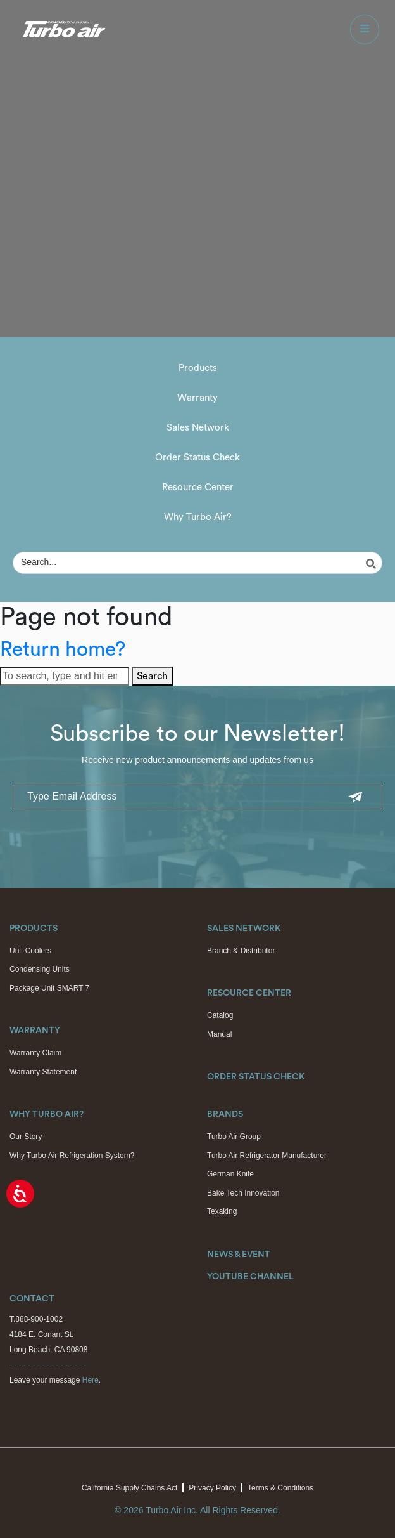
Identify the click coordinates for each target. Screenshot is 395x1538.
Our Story (25, 1136)
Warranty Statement (43, 1071)
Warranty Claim (35, 1052)
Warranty (197, 398)
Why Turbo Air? (198, 517)
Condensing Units (39, 969)
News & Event (238, 1254)
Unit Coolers (30, 950)
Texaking (222, 1211)
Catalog (220, 1015)
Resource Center (198, 487)
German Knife (230, 1174)
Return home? (62, 649)
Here (90, 1380)
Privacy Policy (212, 1487)
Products (198, 368)
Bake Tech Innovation (243, 1193)
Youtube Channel (250, 1276)
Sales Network (197, 428)
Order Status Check (197, 457)
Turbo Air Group (234, 1136)
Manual (219, 1034)
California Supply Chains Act (129, 1487)
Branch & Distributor (241, 950)
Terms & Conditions (280, 1487)
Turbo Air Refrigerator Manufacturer (267, 1155)
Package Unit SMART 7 (49, 988)
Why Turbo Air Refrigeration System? (71, 1155)
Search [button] (152, 676)
